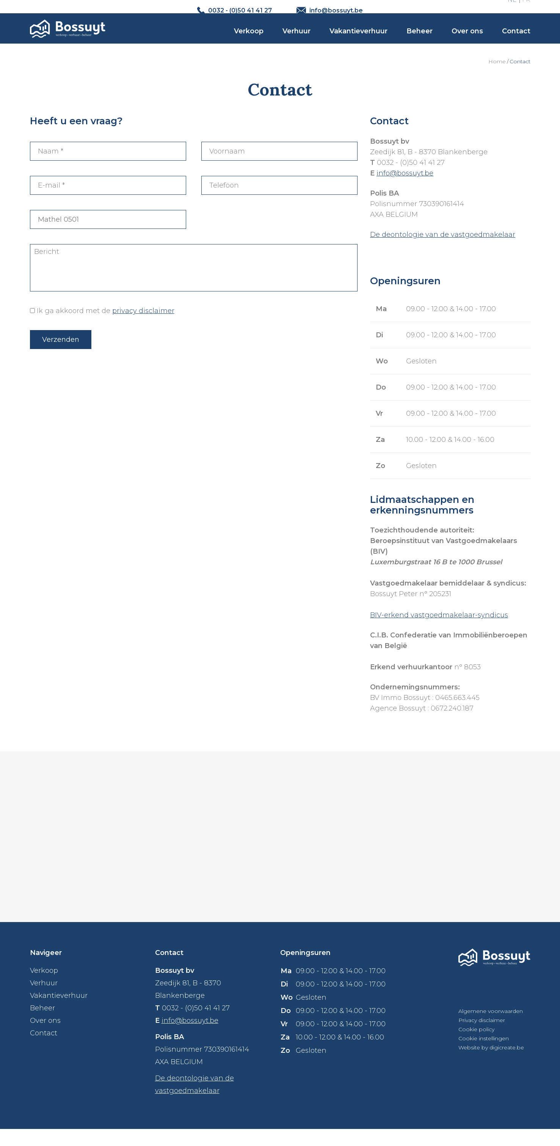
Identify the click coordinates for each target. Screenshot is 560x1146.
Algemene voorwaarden (490, 1028)
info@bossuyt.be (404, 190)
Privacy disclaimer (481, 1037)
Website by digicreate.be (491, 1064)
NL (512, 10)
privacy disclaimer (143, 328)
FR (526, 10)
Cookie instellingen (483, 1055)
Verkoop (249, 42)
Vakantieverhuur (358, 42)
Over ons (467, 42)
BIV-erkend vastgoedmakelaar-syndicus (439, 632)
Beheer (419, 42)
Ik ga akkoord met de (105, 328)
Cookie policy (476, 1046)
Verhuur (296, 42)
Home (497, 78)
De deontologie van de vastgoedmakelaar (442, 251)
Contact (516, 42)
